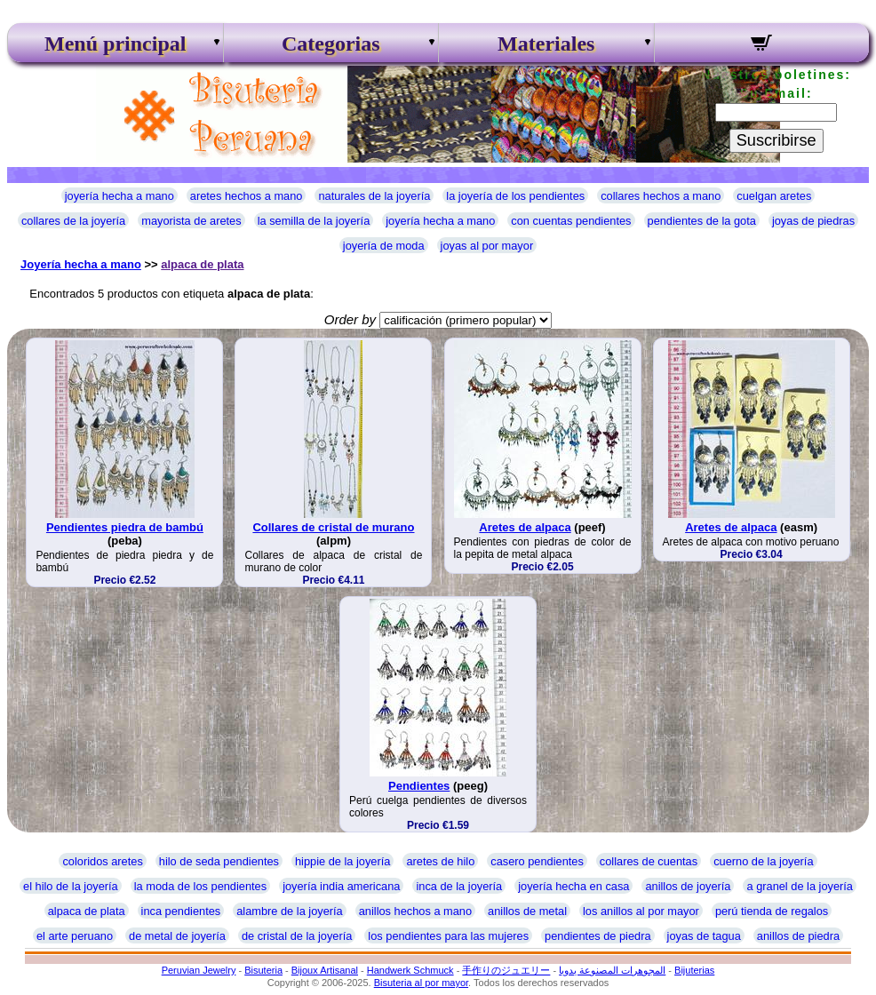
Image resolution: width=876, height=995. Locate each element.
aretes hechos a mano (246, 196)
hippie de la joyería (342, 861)
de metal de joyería (177, 936)
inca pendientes (181, 911)
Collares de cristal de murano (333, 527)
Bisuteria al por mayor (421, 982)
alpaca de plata (202, 264)
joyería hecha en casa (573, 886)
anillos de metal (527, 911)
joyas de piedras (813, 220)
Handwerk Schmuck (410, 970)
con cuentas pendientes (571, 220)
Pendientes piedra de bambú (124, 527)
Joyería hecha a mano (80, 264)
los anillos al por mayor (641, 911)
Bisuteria (263, 970)
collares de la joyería (73, 220)
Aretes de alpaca (524, 527)
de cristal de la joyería (297, 936)
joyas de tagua (704, 936)
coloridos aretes (102, 861)
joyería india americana (341, 886)
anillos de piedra (798, 936)
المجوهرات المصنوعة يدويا (612, 970)
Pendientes (419, 785)
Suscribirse (776, 140)
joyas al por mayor (487, 245)
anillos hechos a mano (415, 911)
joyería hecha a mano (119, 196)
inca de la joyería (459, 886)
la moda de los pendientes (200, 886)
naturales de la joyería (374, 196)
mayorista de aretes (191, 220)
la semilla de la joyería (314, 220)
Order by (350, 319)
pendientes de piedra (598, 936)
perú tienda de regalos (771, 911)
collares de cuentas (648, 861)
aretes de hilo (440, 861)
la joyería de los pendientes (515, 196)
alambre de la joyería (289, 911)
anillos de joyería (687, 886)
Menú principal (115, 43)
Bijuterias (694, 970)
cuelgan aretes (774, 196)
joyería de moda (384, 245)
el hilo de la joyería (70, 886)
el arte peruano (74, 936)
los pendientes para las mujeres (448, 936)
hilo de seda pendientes (219, 861)
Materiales (546, 43)
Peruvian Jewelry (199, 970)
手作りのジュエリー (506, 970)
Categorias (331, 43)
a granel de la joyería (799, 886)
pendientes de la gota (702, 220)
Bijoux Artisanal (324, 970)
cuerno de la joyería (763, 861)
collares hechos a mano (661, 196)
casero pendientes (537, 861)
